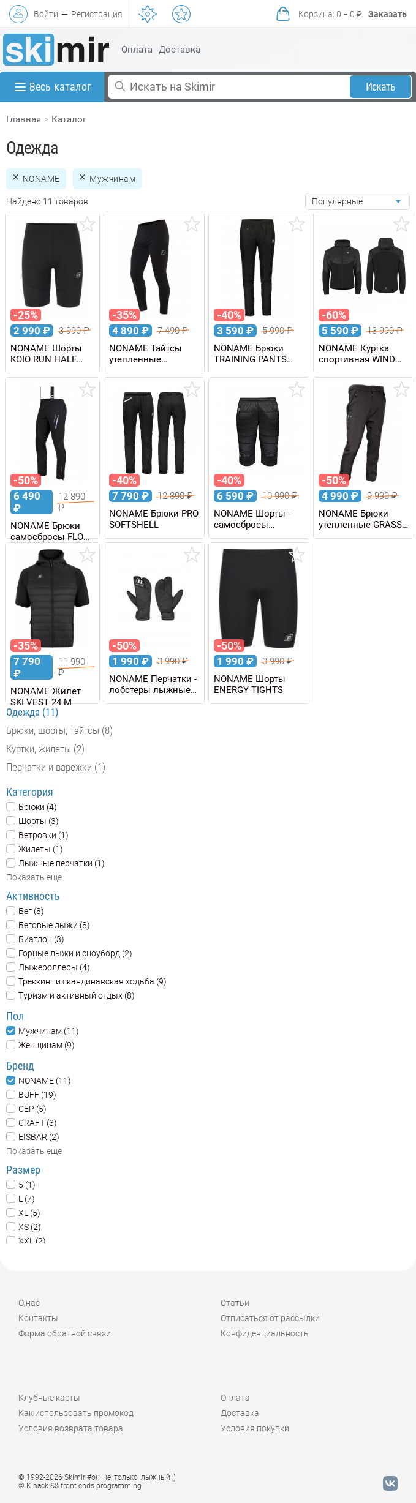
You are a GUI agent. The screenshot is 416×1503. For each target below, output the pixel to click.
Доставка (179, 49)
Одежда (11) (32, 712)
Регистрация (97, 14)
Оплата (137, 49)
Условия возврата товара (70, 1428)
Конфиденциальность (265, 1333)
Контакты (38, 1318)
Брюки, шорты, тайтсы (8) (59, 730)
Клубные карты (49, 1398)
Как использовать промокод (76, 1413)
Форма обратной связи (64, 1333)
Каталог (68, 119)
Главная (23, 119)
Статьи (235, 1303)
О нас (29, 1303)
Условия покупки (255, 1428)
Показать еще (34, 877)
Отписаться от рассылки (270, 1318)
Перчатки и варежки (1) (55, 767)
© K (80, 1486)
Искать (381, 86)
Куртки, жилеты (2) (45, 749)
